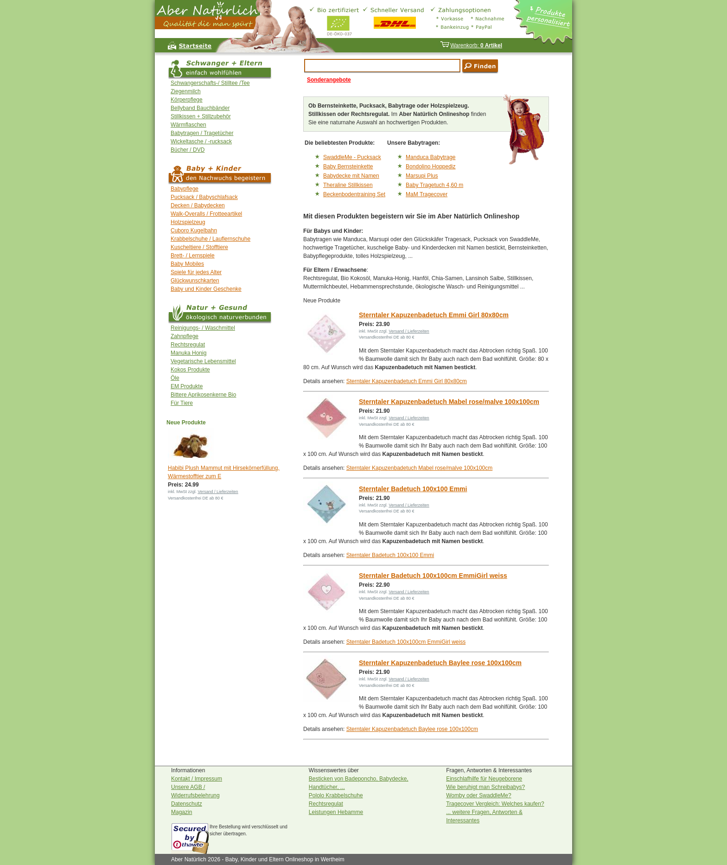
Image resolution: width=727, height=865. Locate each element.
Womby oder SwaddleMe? (478, 795)
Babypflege (184, 189)
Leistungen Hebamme (336, 812)
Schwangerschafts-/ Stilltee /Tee (210, 83)
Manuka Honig (188, 353)
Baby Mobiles (187, 264)
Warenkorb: (471, 45)
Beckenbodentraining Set (354, 194)
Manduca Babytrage (430, 157)
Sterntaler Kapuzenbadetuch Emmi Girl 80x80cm (434, 315)
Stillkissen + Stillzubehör (201, 116)
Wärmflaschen (188, 125)
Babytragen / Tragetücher (202, 133)
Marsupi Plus (422, 176)
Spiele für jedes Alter (196, 272)
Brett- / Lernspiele (193, 255)
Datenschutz (186, 804)
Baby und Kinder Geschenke (206, 289)
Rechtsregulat (188, 344)
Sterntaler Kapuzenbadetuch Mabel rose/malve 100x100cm (449, 401)
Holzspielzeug (188, 222)
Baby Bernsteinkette (348, 166)
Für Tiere (182, 403)
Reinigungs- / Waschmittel (203, 328)
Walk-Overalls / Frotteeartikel (206, 214)
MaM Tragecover (426, 194)
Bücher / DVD (187, 150)
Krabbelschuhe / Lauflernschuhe (210, 239)
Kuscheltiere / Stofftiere (199, 247)
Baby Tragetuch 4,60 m (434, 185)
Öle (175, 378)
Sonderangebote (329, 80)
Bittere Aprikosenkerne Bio (203, 394)
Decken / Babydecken (198, 205)
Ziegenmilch (186, 91)
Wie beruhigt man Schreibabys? (485, 787)
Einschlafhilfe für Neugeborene (484, 778)
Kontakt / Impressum (196, 778)
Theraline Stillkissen (348, 185)
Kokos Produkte (190, 369)
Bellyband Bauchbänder (200, 108)
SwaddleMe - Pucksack (352, 157)
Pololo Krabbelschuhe (336, 795)
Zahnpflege (184, 336)
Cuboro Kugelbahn (194, 230)
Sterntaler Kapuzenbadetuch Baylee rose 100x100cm (440, 662)
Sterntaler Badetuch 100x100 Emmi (413, 489)
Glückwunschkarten (195, 280)
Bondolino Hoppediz (430, 166)
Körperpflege (187, 99)
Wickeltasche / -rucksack (201, 141)
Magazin (181, 812)
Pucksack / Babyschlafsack (204, 197)
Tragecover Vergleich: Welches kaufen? (495, 804)
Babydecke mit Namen (351, 176)
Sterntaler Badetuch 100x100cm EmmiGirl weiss (433, 575)
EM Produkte (187, 386)
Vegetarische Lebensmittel (203, 361)
